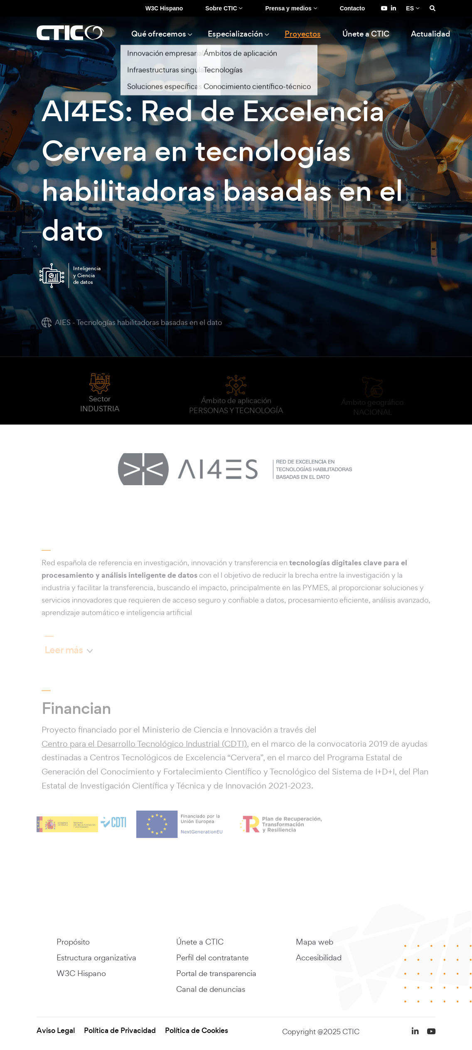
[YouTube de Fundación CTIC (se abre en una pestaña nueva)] (384, 8)
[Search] (432, 8)
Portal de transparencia (216, 973)
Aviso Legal (56, 1030)
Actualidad (430, 34)
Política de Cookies (196, 1030)
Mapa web (314, 941)
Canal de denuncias (210, 989)
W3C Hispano (164, 8)
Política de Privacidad (120, 1030)
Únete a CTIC (365, 34)
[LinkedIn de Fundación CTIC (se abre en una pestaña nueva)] (393, 8)
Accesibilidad (319, 957)
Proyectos (303, 34)
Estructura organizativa (96, 957)
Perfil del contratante (212, 957)
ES (410, 8)
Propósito (73, 941)
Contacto (352, 8)
